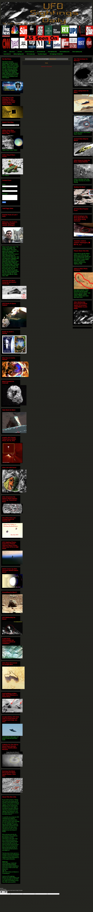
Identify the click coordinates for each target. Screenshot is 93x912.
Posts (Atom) (49, 66)
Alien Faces (12, 51)
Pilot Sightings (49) (52, 51)
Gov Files (20, 51)
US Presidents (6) (41, 51)
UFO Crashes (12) (31, 54)
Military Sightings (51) (19, 54)
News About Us (7, 54)
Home (5, 51)
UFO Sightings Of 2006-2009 (56, 54)
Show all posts (53, 59)
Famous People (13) (29, 51)
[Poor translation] (5, 892)
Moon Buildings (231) (64, 51)
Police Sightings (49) (77, 51)
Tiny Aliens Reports (42, 54)
